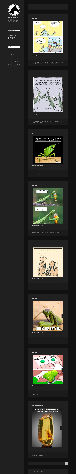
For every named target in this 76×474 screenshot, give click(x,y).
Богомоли (34, 18)
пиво (43, 233)
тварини (61, 62)
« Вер (10, 67)
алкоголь (51, 232)
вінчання (37, 122)
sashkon (46, 62)
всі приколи (57, 62)
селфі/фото (56, 285)
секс (55, 393)
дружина (41, 63)
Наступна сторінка (66, 463)
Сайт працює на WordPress (37, 471)
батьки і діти (52, 62)
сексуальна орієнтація (53, 63)
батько (60, 339)
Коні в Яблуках (13, 17)
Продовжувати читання (38, 55)
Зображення (35, 62)
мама (47, 63)
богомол (37, 63)
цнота (41, 455)
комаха (44, 63)
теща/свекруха (41, 174)
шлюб (33, 63)
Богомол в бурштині (37, 405)
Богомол (34, 185)
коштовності (37, 455)
